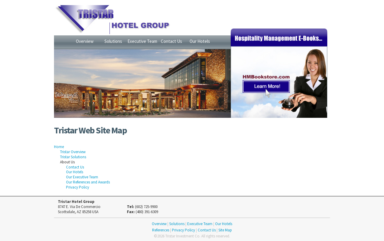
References (160, 230)
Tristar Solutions (73, 156)
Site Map (225, 230)
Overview (85, 41)
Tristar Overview (73, 151)
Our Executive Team (82, 177)
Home (59, 146)
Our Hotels (200, 41)
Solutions (113, 41)
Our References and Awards (88, 182)
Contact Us (171, 41)
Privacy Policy (77, 187)
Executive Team (142, 41)
